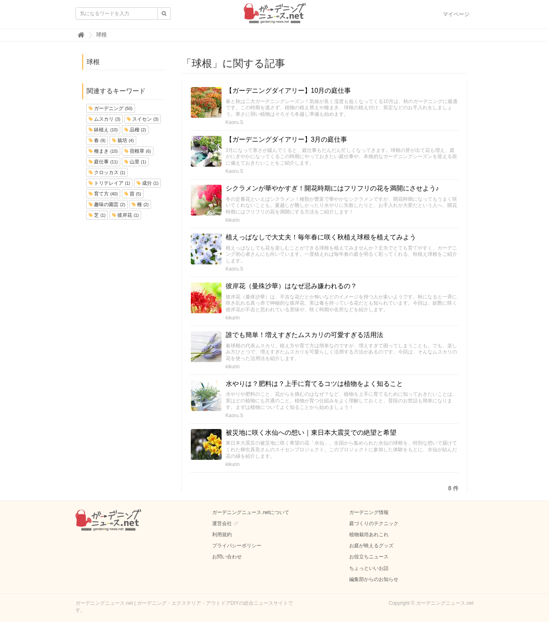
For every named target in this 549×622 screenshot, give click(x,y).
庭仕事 (103, 162)
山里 (135, 162)
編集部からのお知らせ (373, 579)
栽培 (123, 140)
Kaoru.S (234, 122)
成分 (147, 183)
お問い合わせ (227, 557)
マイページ (456, 14)
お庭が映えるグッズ (371, 546)
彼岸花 (125, 215)
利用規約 (222, 534)
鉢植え (103, 130)
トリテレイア (109, 183)
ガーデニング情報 (369, 512)
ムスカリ (104, 119)
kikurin (233, 220)
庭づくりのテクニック (373, 523)
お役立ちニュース (369, 557)
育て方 (103, 194)
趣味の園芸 (107, 204)
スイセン (142, 119)
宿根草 (137, 151)
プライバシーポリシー (236, 546)
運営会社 (222, 523)
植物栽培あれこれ (369, 534)
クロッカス (107, 172)
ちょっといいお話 (369, 568)
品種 (135, 130)
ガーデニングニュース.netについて (250, 512)
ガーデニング (111, 108)
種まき (103, 151)
